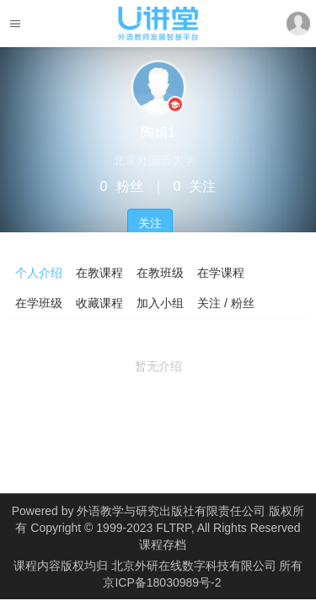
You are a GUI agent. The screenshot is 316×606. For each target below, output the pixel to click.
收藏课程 (99, 303)
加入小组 (160, 303)
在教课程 (99, 272)
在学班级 (38, 303)
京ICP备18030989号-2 (162, 582)
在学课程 (220, 272)
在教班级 (160, 272)
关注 (150, 223)
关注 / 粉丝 (225, 303)
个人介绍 (38, 272)
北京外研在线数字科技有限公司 (195, 565)
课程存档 (162, 544)
